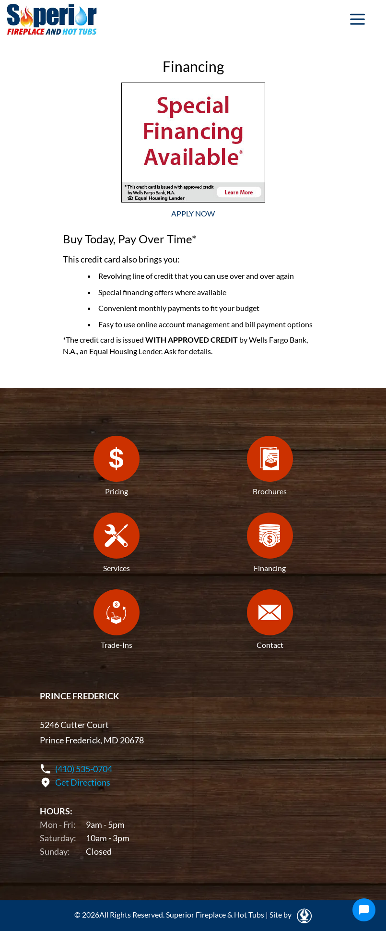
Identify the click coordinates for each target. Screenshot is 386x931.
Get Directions (82, 782)
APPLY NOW (193, 213)
